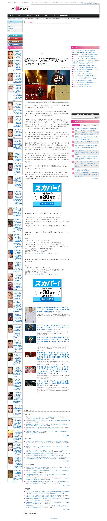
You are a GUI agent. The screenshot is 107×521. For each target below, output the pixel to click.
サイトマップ (96, 3)
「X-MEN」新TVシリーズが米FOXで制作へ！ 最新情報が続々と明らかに (44, 427)
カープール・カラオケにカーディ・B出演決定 (84, 58)
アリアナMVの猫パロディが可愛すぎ (82, 80)
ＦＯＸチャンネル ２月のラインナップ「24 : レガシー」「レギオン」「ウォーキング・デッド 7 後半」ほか (53, 327)
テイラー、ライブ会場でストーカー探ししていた (85, 69)
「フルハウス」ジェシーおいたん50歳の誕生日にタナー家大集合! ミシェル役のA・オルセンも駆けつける (87, 158)
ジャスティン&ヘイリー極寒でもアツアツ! (84, 50)
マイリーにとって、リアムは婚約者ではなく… (85, 75)
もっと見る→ (66, 435)
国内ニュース (20, 18)
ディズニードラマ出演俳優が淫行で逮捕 (83, 56)
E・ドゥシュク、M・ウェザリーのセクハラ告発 (85, 54)
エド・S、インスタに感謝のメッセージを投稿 (84, 79)
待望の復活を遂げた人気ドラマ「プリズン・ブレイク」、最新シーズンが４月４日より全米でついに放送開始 (53, 310)
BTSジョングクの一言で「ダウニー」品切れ (84, 65)
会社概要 (84, 3)
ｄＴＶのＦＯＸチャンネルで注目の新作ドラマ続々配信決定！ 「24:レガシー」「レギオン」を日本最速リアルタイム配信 (53, 339)
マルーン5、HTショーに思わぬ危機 (82, 86)
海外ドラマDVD (46, 16)
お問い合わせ (89, 3)
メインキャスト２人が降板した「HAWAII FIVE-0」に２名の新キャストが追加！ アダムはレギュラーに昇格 (87, 174)
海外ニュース (11, 24)
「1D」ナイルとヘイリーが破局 (81, 71)
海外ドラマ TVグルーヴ (12, 16)
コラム (54, 16)
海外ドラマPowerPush (64, 16)
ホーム (9, 18)
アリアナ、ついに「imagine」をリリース (83, 77)
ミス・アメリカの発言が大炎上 (81, 84)
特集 (29, 16)
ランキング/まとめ (12, 31)
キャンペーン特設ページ (40, 253)
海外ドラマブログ (37, 16)
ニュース (14, 18)
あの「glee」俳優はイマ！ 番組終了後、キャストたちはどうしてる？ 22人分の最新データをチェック (87, 147)
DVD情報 (10, 28)
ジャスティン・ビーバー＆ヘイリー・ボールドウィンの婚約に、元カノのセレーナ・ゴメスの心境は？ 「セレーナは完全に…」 (87, 138)
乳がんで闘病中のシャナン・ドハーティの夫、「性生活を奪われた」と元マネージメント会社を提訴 (87, 152)
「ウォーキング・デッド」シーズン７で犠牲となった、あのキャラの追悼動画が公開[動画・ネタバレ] (53, 383)
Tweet (42, 54)
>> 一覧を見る (95, 178)
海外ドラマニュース (20, 16)
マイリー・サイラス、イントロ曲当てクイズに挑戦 (86, 60)
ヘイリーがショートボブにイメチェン (82, 73)
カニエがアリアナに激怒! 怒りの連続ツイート (84, 52)
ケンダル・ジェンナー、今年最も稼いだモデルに (85, 67)
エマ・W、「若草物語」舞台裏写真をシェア (84, 82)
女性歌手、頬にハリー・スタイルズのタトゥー (85, 62)
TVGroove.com (53, 518)
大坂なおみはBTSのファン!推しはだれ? (83, 64)
